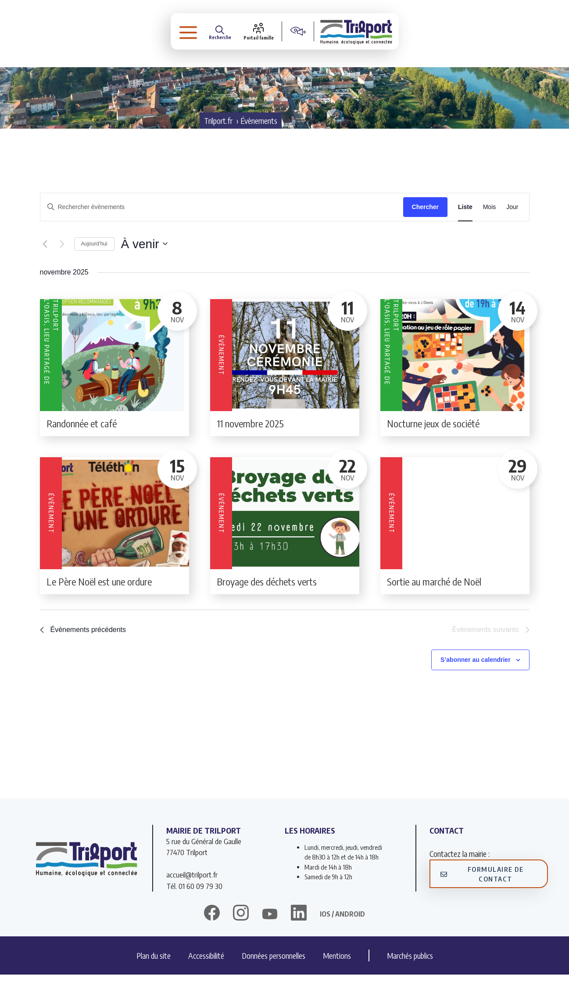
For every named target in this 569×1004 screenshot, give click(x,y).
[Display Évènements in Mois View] (489, 236)
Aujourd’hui (94, 273)
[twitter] (270, 943)
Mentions (337, 985)
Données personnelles (273, 985)
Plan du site (153, 985)
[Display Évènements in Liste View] (465, 236)
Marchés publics (410, 985)
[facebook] (212, 943)
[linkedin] (299, 943)
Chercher (425, 236)
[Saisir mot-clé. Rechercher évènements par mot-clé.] (221, 236)
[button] (184, 32)
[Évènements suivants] (62, 273)
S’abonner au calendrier (475, 689)
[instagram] (241, 943)
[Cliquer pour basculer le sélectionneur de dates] (144, 273)
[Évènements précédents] (45, 273)
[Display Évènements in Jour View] (512, 236)
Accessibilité (206, 985)
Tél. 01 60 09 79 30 (194, 915)
